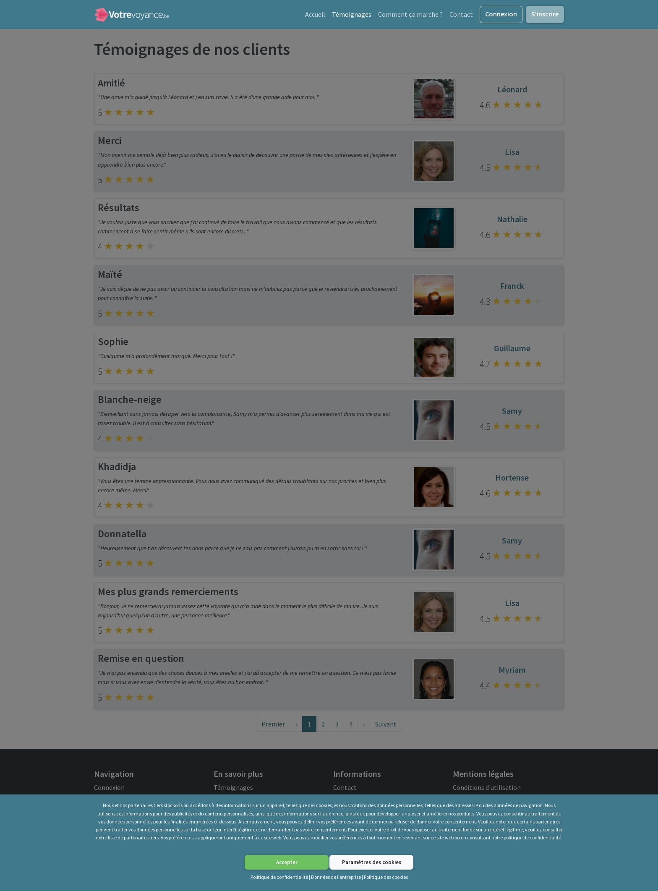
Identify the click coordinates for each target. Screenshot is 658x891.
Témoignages (351, 16)
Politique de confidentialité (279, 877)
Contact (461, 16)
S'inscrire (545, 15)
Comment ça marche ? (410, 16)
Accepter (287, 862)
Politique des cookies (386, 877)
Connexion (501, 15)
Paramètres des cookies (371, 862)
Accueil (315, 16)
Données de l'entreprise (336, 877)
